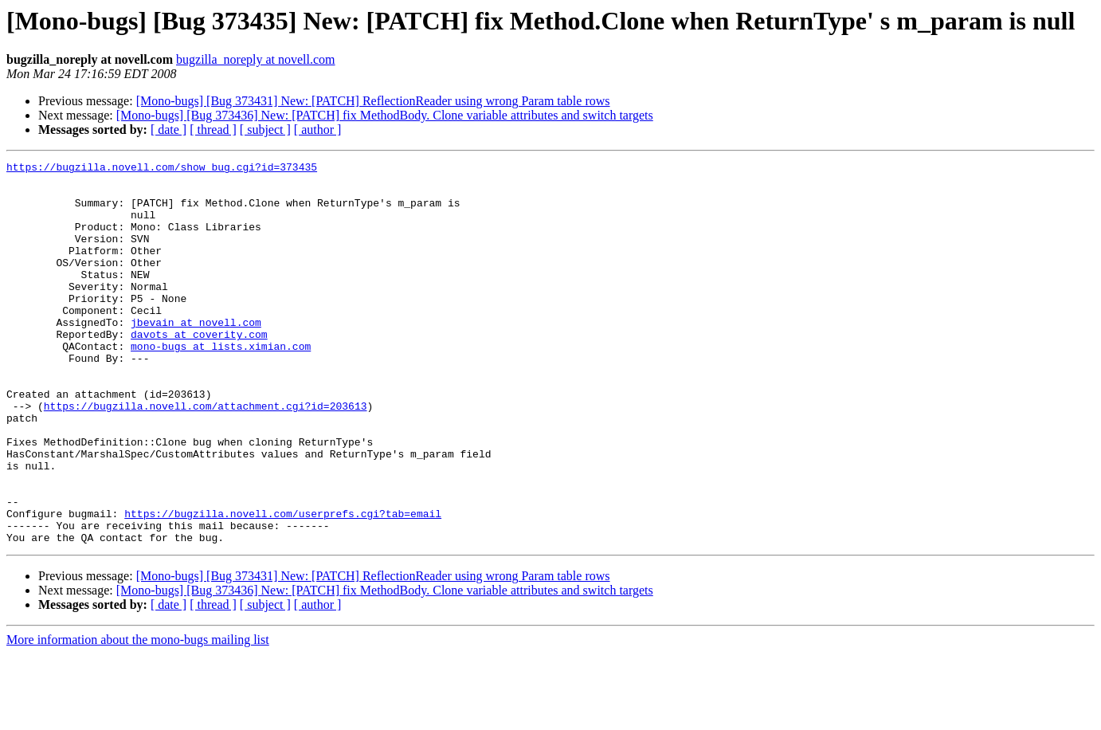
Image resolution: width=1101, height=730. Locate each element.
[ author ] (318, 129)
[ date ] (168, 129)
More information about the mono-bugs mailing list (137, 716)
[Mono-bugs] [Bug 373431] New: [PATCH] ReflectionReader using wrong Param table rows (373, 101)
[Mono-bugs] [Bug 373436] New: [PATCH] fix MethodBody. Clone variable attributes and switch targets (384, 115)
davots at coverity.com (199, 370)
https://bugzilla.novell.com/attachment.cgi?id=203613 (205, 456)
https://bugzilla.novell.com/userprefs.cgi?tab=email (282, 585)
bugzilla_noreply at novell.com (255, 59)
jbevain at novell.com (196, 355)
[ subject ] (265, 129)
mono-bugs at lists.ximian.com (221, 384)
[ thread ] (213, 129)
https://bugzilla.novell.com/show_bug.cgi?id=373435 (161, 169)
